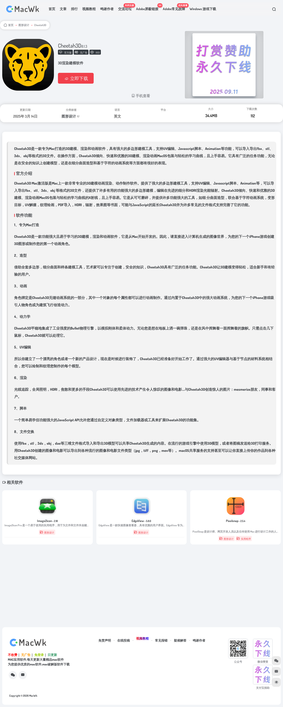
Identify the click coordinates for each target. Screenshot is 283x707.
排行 (74, 9)
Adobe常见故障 (175, 7)
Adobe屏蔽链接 (148, 7)
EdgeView (141, 521)
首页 (52, 9)
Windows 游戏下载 (203, 9)
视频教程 (89, 9)
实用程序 (244, 538)
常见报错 (161, 640)
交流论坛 (126, 7)
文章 (63, 9)
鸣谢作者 (107, 9)
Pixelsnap (235, 521)
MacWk (33, 695)
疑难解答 (180, 640)
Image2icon (47, 521)
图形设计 (23, 25)
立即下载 (76, 78)
